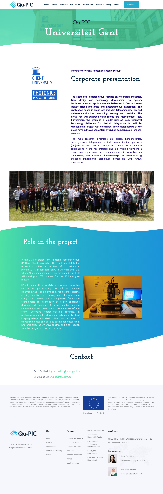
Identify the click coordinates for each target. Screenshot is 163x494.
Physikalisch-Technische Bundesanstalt (93, 444)
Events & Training (103, 4)
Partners (64, 4)
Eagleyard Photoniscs (92, 452)
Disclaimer (87, 413)
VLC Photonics (73, 463)
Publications (88, 4)
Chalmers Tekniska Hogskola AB (95, 459)
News (116, 4)
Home (46, 4)
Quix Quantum (73, 442)
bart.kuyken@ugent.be (68, 371)
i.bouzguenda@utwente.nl (131, 474)
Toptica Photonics (74, 455)
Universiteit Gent (74, 447)
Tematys (70, 451)
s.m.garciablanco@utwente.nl (133, 461)
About (54, 4)
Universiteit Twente (75, 438)
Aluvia (69, 459)
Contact (100, 413)
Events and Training (54, 451)
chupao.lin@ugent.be (60, 377)
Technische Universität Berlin (94, 436)
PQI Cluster (75, 4)
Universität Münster (95, 430)
